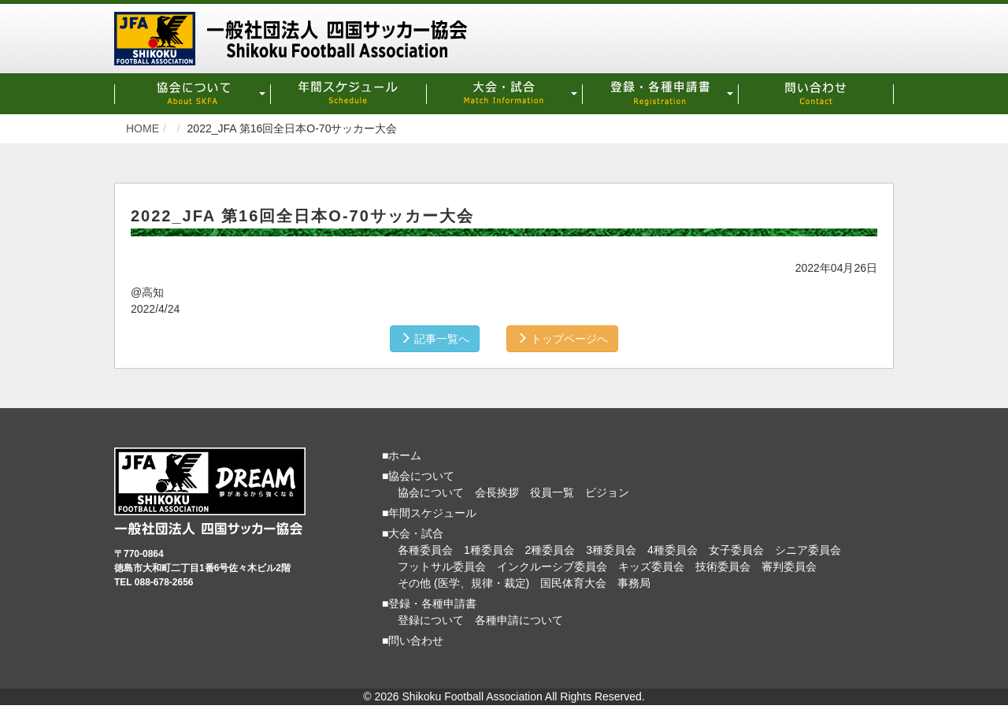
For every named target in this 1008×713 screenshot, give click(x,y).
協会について (431, 492)
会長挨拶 (497, 492)
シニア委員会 (808, 550)
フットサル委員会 (442, 566)
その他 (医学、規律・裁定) (463, 583)
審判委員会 (789, 566)
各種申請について (519, 620)
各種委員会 (425, 550)
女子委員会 (736, 550)
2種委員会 (550, 550)
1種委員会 (489, 550)
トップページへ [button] (562, 338)
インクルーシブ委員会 (552, 566)
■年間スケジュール (429, 513)
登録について (431, 620)
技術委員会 (722, 566)
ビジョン (607, 492)
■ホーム (401, 455)
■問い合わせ (412, 640)
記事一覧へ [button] (434, 338)
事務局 (633, 583)
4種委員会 (672, 550)
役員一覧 (552, 492)
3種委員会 (611, 550)
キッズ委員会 (651, 566)
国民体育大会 (573, 583)
